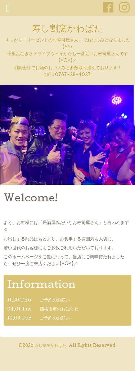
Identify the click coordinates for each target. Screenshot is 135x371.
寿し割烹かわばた (67, 29)
